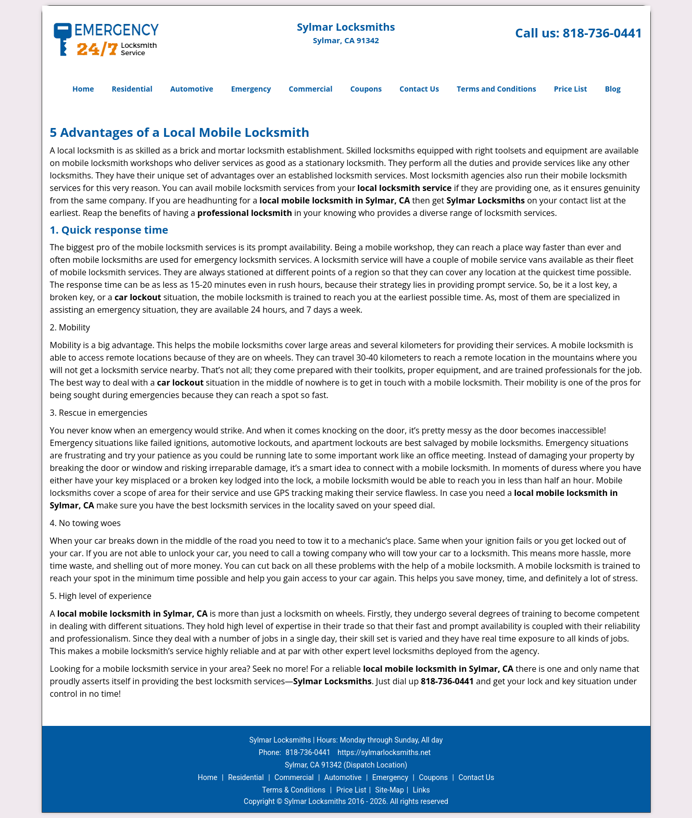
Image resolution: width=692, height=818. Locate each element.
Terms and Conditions (496, 89)
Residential (132, 89)
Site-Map (389, 790)
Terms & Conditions (293, 790)
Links (421, 790)
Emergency (251, 89)
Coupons (366, 89)
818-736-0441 (603, 32)
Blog (613, 89)
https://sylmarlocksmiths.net (384, 752)
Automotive (191, 89)
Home (83, 89)
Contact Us (419, 89)
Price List (570, 89)
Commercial (311, 89)
